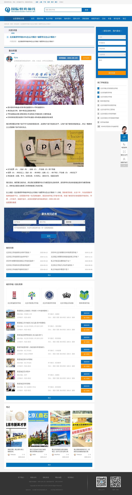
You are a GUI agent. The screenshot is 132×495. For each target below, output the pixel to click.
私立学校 (49, 18)
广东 (44, 2)
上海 (40, 2)
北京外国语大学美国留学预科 (108, 118)
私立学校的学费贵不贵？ (60, 269)
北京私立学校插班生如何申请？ (17, 257)
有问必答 (117, 18)
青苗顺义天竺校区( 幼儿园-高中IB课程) (31, 323)
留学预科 (58, 18)
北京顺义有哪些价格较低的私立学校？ (65, 257)
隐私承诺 (46, 477)
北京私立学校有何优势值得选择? (18, 265)
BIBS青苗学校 (84, 303)
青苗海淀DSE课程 (23, 384)
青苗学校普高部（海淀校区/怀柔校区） (31, 347)
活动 (103, 18)
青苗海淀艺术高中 (23, 371)
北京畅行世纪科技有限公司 (39, 490)
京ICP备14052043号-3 (57, 490)
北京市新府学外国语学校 (49, 303)
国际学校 (40, 18)
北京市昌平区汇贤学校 (106, 109)
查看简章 (87, 313)
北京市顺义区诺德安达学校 (66, 303)
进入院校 (87, 317)
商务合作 (33, 477)
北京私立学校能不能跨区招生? (17, 269)
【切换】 (61, 2)
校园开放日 (95, 18)
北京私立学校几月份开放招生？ (62, 265)
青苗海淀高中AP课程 (24, 359)
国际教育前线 (20, 10)
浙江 (56, 2)
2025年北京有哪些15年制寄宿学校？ (64, 252)
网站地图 (58, 477)
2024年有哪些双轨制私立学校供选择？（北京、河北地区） (20, 261)
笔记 (124, 18)
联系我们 (71, 477)
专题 (109, 18)
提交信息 (112, 73)
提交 (48, 236)
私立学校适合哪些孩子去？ (61, 261)
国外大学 (76, 18)
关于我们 (21, 477)
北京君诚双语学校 (14, 303)
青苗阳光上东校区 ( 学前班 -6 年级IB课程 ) (32, 311)
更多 (49, 275)
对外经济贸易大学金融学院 (107, 126)
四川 (52, 2)
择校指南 (85, 18)
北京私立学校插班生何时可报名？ (18, 252)
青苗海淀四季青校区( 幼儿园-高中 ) (30, 335)
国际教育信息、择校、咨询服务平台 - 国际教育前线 (18, 2)
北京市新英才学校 (31, 303)
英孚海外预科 (103, 122)
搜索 (86, 10)
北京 (37, 2)
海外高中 (67, 18)
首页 (32, 18)
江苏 (48, 2)
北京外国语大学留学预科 (106, 114)
